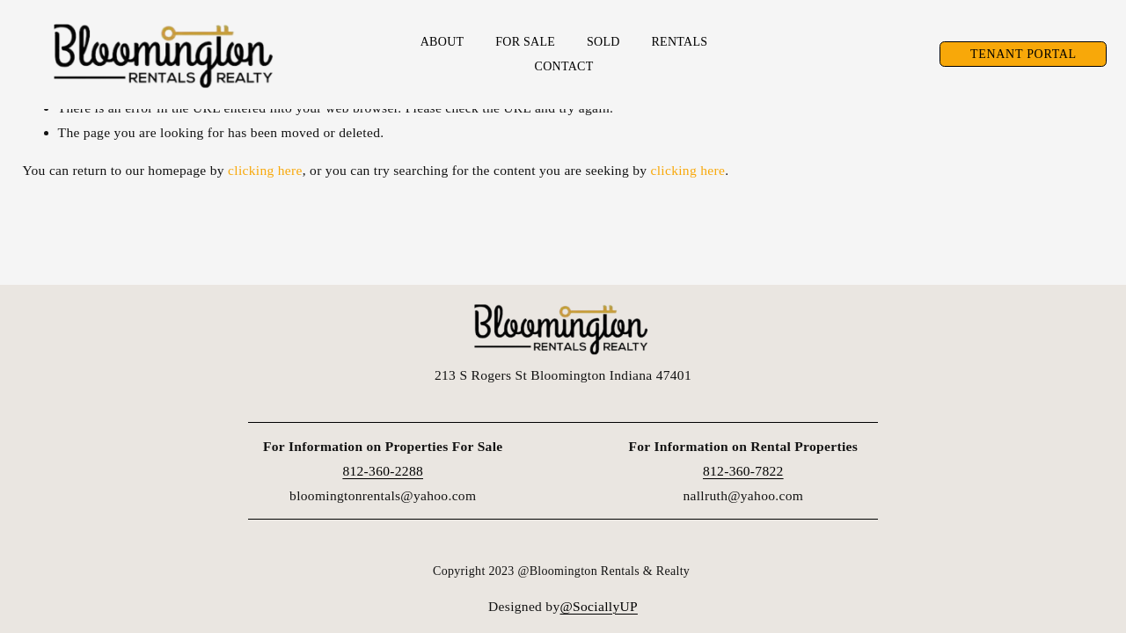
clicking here (265, 170)
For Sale (525, 43)
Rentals (679, 43)
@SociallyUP (599, 606)
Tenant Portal (1020, 55)
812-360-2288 (382, 470)
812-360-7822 (743, 470)
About (442, 43)
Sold (603, 43)
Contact (564, 68)
